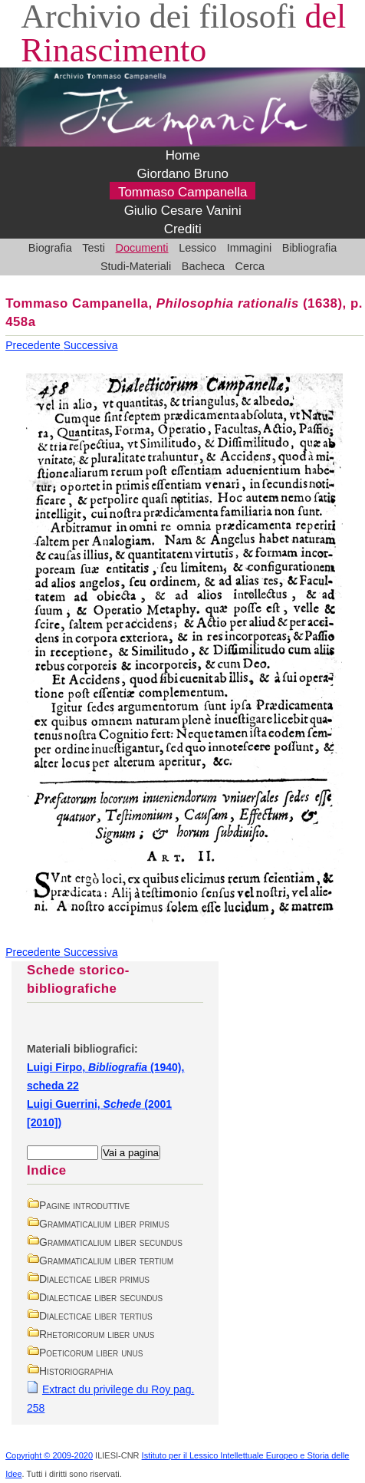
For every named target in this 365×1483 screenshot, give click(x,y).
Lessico (197, 248)
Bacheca (203, 266)
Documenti (142, 248)
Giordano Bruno (182, 173)
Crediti (183, 229)
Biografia (50, 248)
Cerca (250, 266)
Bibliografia (309, 248)
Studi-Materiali (135, 266)
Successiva (91, 345)
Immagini (249, 248)
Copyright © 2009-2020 (49, 1455)
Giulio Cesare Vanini (183, 210)
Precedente (34, 345)
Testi (93, 248)
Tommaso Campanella (183, 192)
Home (183, 155)
